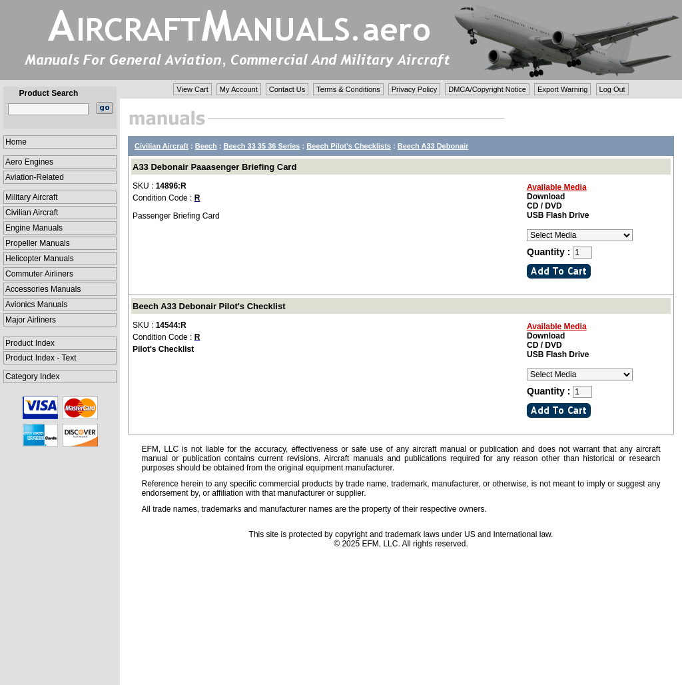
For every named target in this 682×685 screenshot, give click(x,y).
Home (16, 142)
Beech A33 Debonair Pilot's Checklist (209, 306)
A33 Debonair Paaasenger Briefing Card (214, 167)
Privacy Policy (414, 89)
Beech (206, 146)
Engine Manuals (34, 228)
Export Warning (562, 89)
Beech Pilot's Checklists (348, 146)
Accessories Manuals (43, 289)
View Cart (192, 89)
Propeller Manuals (37, 243)
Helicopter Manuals (39, 258)
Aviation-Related (34, 177)
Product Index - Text (41, 357)
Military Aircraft (31, 197)
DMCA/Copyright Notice (487, 89)
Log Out (612, 89)
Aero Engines (29, 162)
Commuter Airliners (39, 274)
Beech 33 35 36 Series (262, 146)
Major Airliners (30, 320)
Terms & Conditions (348, 89)
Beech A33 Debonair (433, 146)
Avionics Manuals (36, 304)
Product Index (30, 343)
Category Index (32, 376)
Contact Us (287, 89)
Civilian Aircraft (31, 212)
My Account (239, 89)
